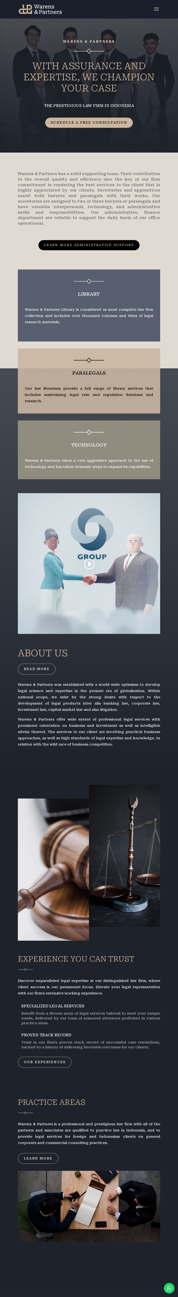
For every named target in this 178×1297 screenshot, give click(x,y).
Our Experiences (45, 1062)
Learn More (38, 1158)
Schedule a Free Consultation (89, 122)
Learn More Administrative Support (89, 245)
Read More (37, 669)
